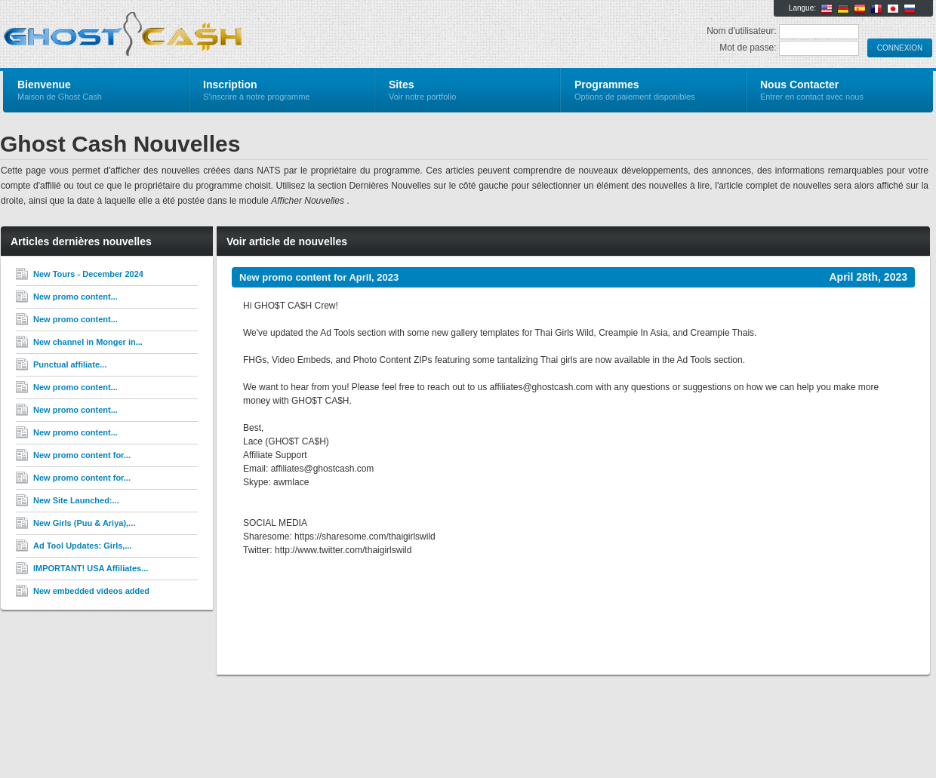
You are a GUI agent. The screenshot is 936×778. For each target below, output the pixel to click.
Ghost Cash (183, 35)
